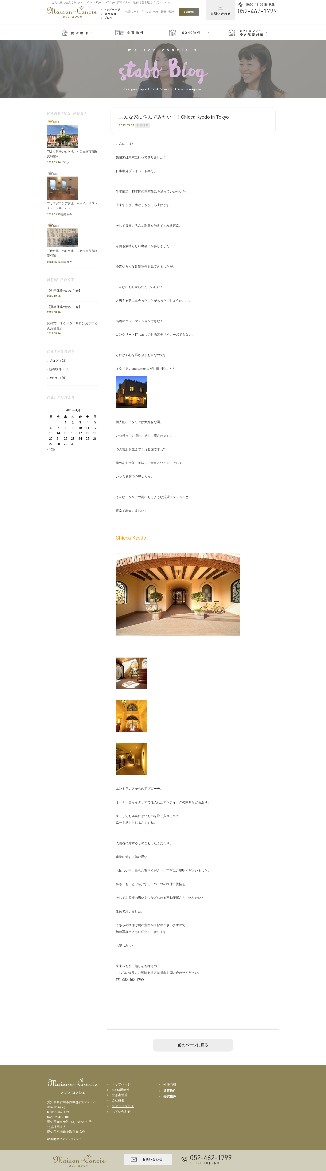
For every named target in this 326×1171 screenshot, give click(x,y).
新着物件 (142, 125)
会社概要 (118, 1100)
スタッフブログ (123, 1106)
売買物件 (169, 1096)
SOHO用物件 (120, 1090)
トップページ (121, 1084)
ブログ (53, 361)
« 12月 (51, 449)
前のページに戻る (193, 1045)
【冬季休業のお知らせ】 (66, 291)
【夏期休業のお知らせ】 (64, 307)
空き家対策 (120, 1095)
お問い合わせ (121, 1111)
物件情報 (169, 1084)
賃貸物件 (169, 1091)
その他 (53, 378)
